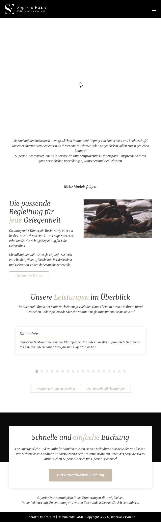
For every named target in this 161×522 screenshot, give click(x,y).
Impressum (47, 517)
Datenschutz (66, 517)
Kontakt (32, 517)
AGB (80, 517)
